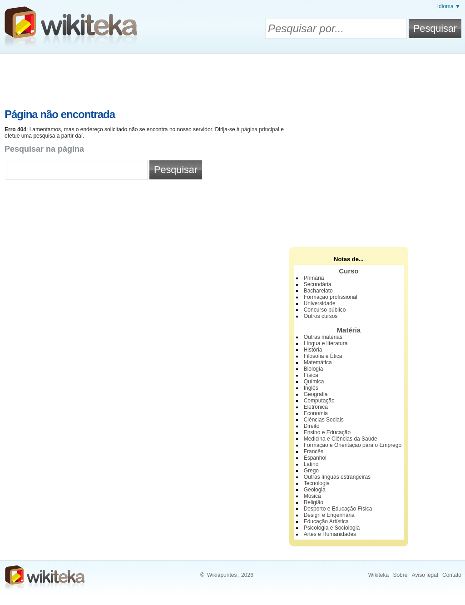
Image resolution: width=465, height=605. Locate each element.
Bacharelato (318, 291)
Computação (319, 400)
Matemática (318, 362)
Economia (316, 413)
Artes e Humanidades (330, 534)
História (313, 350)
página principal (260, 129)
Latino (311, 464)
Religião (313, 502)
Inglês (311, 388)
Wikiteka (378, 575)
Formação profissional (330, 297)
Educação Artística (326, 521)
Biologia (313, 369)
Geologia (315, 489)
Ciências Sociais (324, 420)
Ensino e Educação (327, 432)
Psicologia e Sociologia (332, 528)
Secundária (317, 284)
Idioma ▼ (448, 6)
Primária (314, 278)
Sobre (400, 575)
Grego (311, 470)
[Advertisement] (232, 78)
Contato (451, 575)
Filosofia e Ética (323, 356)
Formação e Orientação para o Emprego (352, 445)
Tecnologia (317, 483)
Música (312, 496)
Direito (312, 426)
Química (314, 381)
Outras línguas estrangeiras (337, 477)
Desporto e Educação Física (338, 509)
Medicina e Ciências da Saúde (340, 439)
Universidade (320, 303)
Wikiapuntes (222, 575)
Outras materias (323, 337)
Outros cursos (321, 316)
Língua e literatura (326, 343)
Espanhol (315, 458)
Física (311, 375)
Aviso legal (425, 575)
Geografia (316, 394)
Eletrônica (316, 407)
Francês (313, 451)
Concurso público (325, 310)
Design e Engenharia (329, 515)
